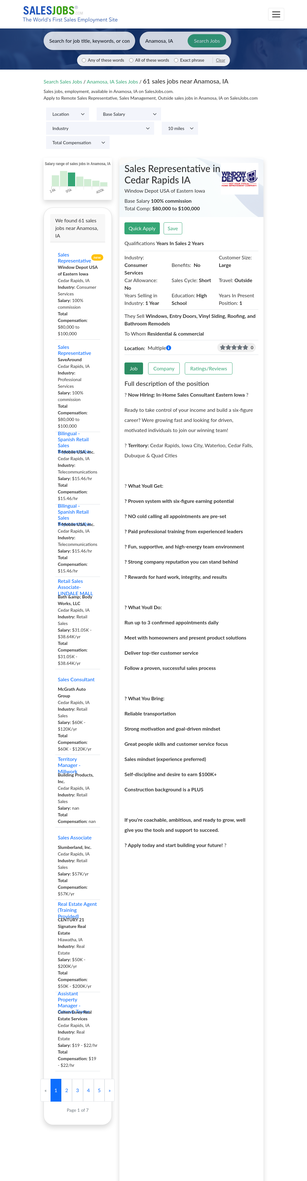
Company (164, 368)
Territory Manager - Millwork (69, 765)
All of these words (152, 60)
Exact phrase (192, 60)
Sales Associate (75, 837)
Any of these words (106, 60)
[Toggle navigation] (276, 14)
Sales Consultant (76, 679)
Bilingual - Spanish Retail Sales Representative (74, 442)
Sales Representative (74, 257)
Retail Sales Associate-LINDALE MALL (75, 587)
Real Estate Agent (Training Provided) (77, 910)
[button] (168, 348)
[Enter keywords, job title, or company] (89, 41)
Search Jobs (207, 41)
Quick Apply (142, 228)
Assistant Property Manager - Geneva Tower (73, 1002)
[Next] (110, 1090)
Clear (220, 60)
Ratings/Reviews (208, 368)
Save (173, 228)
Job (134, 368)
